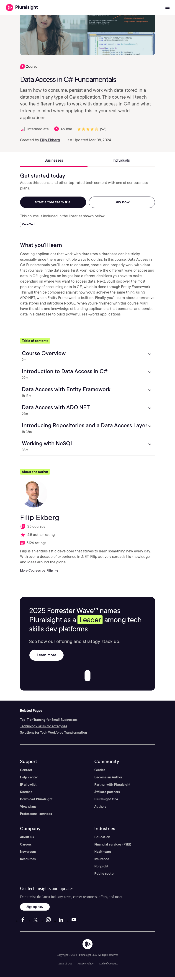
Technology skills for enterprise (43, 726)
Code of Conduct (108, 963)
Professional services (36, 814)
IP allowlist (28, 784)
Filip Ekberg (50, 140)
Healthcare (102, 852)
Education (102, 837)
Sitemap (26, 792)
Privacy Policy (85, 963)
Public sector (104, 873)
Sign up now (34, 907)
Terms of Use (64, 963)
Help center (29, 777)
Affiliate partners (107, 792)
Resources (28, 859)
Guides (99, 770)
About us (27, 837)
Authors (100, 806)
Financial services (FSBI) (112, 844)
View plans (28, 806)
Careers (26, 844)
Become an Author (108, 777)
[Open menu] (167, 7)
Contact (26, 770)
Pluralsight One (106, 799)
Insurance (101, 859)
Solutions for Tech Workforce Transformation (53, 732)
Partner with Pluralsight (112, 784)
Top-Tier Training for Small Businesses (48, 720)
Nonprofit (101, 866)
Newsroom (28, 852)
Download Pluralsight (36, 799)
